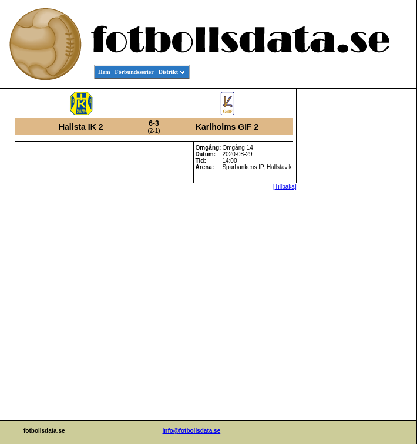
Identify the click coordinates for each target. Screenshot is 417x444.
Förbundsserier (134, 72)
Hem (104, 72)
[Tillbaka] (285, 186)
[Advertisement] (364, 268)
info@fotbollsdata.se (192, 431)
